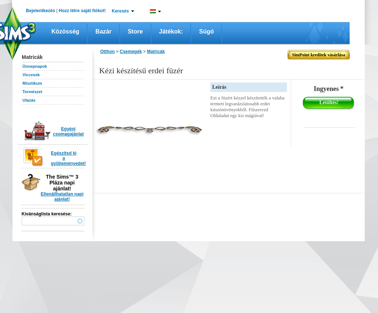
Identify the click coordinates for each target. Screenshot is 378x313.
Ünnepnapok (34, 66)
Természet (32, 91)
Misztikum (32, 83)
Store (135, 31)
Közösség (66, 31)
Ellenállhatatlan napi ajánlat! (62, 196)
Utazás (28, 100)
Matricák (156, 51)
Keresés (120, 11)
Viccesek (31, 75)
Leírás (219, 87)
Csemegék (131, 51)
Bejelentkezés (40, 10)
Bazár (103, 31)
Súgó (206, 31)
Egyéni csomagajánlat (68, 131)
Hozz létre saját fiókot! (82, 10)
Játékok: (171, 31)
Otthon (107, 51)
